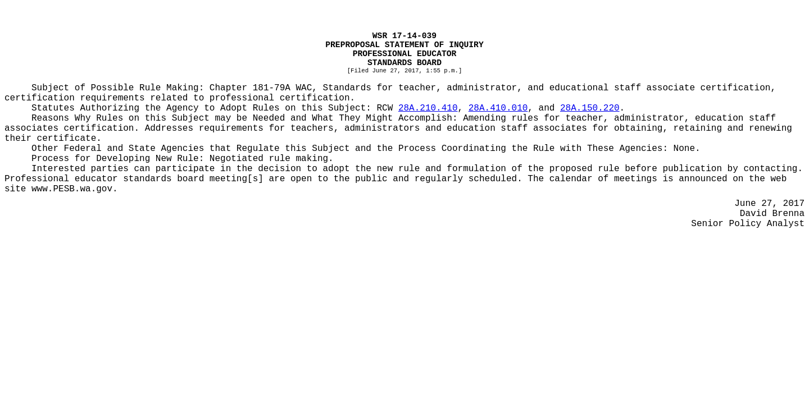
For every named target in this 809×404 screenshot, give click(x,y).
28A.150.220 (590, 108)
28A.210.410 (428, 108)
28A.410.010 (498, 108)
